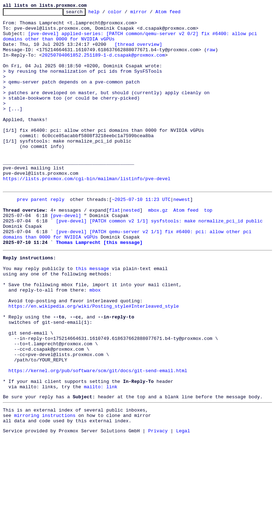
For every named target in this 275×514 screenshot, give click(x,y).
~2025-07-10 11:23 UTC (141, 235)
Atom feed (179, 13)
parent (39, 235)
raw (211, 58)
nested (131, 248)
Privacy (158, 508)
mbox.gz (158, 248)
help (105, 13)
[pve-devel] (65, 255)
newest (181, 235)
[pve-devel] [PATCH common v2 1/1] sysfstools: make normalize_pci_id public (159, 261)
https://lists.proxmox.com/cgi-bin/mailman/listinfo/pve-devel (86, 213)
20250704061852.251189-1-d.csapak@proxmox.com (103, 64)
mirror (149, 13)
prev (22, 235)
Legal (183, 508)
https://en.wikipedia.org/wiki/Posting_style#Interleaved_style (94, 362)
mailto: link (100, 458)
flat (114, 248)
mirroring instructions (45, 490)
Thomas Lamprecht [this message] (99, 287)
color (126, 13)
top (208, 248)
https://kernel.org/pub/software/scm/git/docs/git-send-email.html (98, 439)
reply (57, 235)
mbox (95, 342)
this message (92, 316)
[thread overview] (138, 51)
